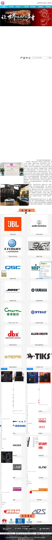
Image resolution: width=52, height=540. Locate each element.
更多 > (22, 368)
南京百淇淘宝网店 (24, 533)
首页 (4, 6)
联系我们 (48, 6)
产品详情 (26, 6)
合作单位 (27, 516)
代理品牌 (26, 211)
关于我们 (11, 6)
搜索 (50, 57)
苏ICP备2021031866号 (39, 537)
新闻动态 (40, 6)
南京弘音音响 (4, 273)
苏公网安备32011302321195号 (26, 539)
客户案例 (33, 6)
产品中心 (19, 6)
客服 (44, 264)
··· (18, 511)
